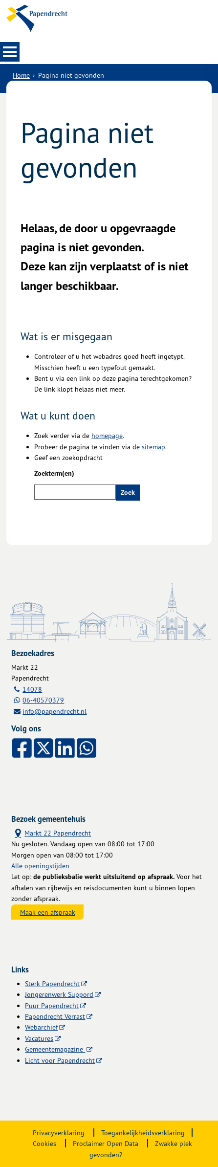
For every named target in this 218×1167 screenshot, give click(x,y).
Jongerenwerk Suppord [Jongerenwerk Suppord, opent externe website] (59, 994)
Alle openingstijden (40, 865)
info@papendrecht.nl (54, 711)
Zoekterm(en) (54, 473)
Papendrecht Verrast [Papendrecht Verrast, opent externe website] (55, 1016)
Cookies (44, 1143)
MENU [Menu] (10, 52)
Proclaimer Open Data (105, 1143)
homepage (107, 435)
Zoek (128, 492)
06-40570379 (43, 700)
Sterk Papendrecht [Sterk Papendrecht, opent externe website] (52, 983)
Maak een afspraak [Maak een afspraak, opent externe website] (47, 912)
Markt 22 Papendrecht (51, 832)
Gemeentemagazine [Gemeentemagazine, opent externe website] (55, 1049)
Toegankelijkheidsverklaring (143, 1132)
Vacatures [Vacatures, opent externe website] (39, 1038)
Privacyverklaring (59, 1132)
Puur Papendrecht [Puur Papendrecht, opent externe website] (52, 1005)
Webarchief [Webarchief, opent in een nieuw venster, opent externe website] (41, 1027)
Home (21, 75)
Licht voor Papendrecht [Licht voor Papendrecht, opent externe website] (60, 1060)
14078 (32, 689)
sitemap (153, 446)
